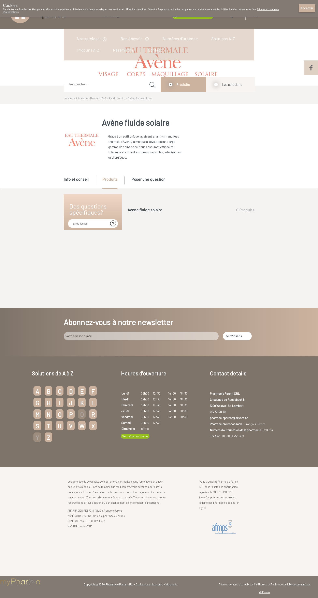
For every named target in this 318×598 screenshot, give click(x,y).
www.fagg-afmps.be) (211, 497)
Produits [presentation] (109, 179)
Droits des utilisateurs (149, 584)
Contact (155, 49)
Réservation (123, 49)
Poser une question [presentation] (148, 179)
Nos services (88, 38)
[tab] (79, 182)
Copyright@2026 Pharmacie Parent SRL (108, 584)
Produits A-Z (88, 49)
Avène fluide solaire (139, 98)
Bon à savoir (131, 38)
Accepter (306, 8)
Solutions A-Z (223, 38)
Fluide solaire (117, 98)
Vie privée (171, 584)
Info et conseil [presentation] (76, 179)
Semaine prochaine (135, 436)
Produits (183, 84)
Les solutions (232, 84)
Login (266, 14)
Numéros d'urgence (180, 38)
